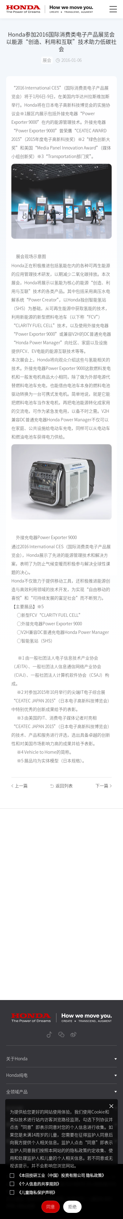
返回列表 (61, 788)
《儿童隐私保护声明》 (37, 1193)
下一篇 (103, 788)
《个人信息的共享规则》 (39, 1184)
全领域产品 (17, 1092)
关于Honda (17, 1059)
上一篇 (19, 788)
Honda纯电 (17, 1075)
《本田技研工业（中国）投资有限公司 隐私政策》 (61, 1175)
